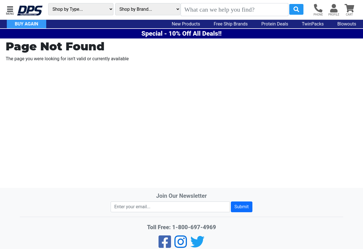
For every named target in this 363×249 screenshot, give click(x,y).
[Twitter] (197, 245)
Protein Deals (274, 24)
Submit (242, 206)
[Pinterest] (181, 245)
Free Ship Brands (231, 24)
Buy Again (26, 24)
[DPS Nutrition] (30, 11)
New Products (186, 24)
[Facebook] (165, 245)
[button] (10, 10)
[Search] (234, 9)
